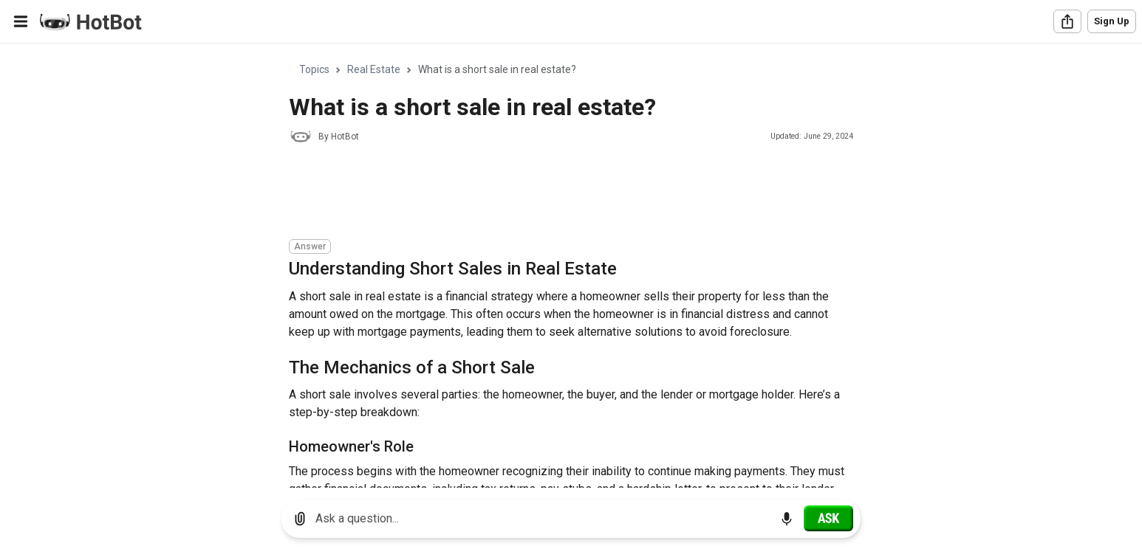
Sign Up (1111, 21)
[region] (571, 266)
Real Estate (373, 69)
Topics (314, 69)
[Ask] (828, 518)
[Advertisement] (558, 193)
